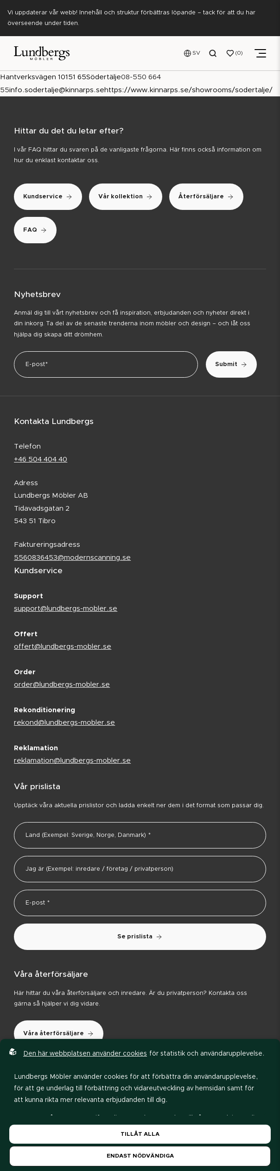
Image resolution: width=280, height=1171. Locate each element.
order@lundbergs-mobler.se (62, 684)
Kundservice (48, 197)
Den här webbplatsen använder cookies (85, 1054)
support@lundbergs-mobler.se (65, 608)
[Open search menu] (213, 53)
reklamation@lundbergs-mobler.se (72, 760)
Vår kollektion (125, 197)
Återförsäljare (206, 197)
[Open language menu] (192, 53)
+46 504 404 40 (40, 459)
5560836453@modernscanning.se (72, 557)
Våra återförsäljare (58, 1033)
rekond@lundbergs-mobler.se (64, 722)
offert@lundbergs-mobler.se (62, 646)
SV (196, 53)
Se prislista (140, 937)
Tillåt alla (140, 1134)
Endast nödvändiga (140, 1155)
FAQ (35, 230)
